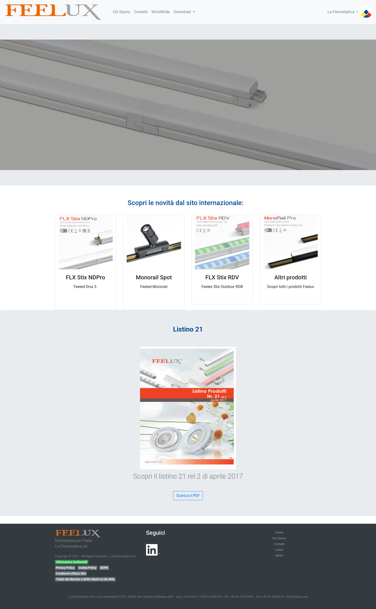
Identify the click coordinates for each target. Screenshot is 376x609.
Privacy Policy (65, 567)
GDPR (104, 567)
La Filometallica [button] (341, 12)
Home (279, 532)
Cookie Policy (87, 567)
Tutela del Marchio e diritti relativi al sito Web (85, 579)
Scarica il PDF (188, 495)
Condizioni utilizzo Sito (71, 573)
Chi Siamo (121, 12)
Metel (279, 555)
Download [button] (183, 12)
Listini (279, 550)
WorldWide (160, 12)
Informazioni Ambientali (71, 562)
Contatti (141, 12)
